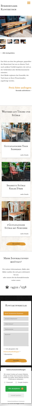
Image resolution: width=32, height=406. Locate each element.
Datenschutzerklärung (13, 401)
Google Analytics (21, 382)
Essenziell (8, 382)
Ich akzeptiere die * (11, 350)
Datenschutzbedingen (11, 352)
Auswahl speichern (16, 395)
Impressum (21, 401)
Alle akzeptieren (16, 388)
